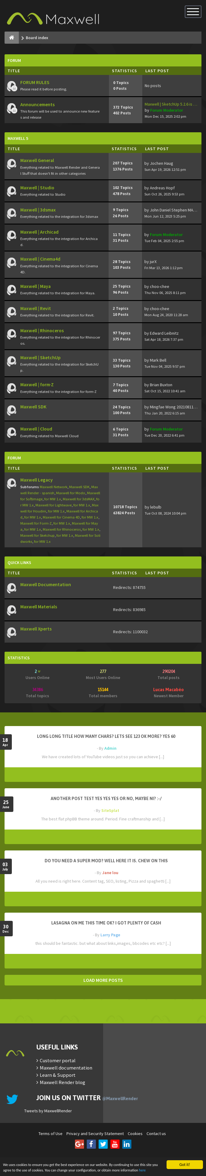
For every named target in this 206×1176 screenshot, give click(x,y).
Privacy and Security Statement (95, 1133)
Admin (110, 748)
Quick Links (19, 562)
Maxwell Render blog (62, 1082)
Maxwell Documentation (45, 584)
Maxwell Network (53, 487)
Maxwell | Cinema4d (40, 259)
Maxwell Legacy (36, 480)
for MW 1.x (52, 499)
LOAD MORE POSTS (103, 980)
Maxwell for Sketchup (37, 535)
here (27, 1169)
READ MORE (103, 775)
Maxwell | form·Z (37, 384)
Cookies (135, 1133)
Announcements (37, 104)
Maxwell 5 (18, 138)
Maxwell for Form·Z (36, 523)
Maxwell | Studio (37, 188)
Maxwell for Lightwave (53, 505)
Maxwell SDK (33, 407)
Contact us (156, 1133)
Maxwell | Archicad (39, 232)
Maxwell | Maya (35, 286)
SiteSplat (110, 810)
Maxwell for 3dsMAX (78, 499)
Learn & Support (58, 1075)
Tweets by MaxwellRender (48, 1110)
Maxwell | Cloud (36, 429)
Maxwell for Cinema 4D (61, 517)
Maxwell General (37, 160)
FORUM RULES (34, 82)
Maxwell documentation (66, 1067)
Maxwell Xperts (36, 629)
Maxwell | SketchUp (40, 357)
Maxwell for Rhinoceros (62, 529)
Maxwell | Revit (35, 308)
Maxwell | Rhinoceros (42, 330)
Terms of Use (50, 1133)
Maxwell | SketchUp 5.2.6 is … (171, 104)
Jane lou (110, 872)
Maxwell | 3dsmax (38, 210)
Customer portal (58, 1060)
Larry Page (110, 935)
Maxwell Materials (38, 607)
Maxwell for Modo (70, 493)
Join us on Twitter (87, 1098)
